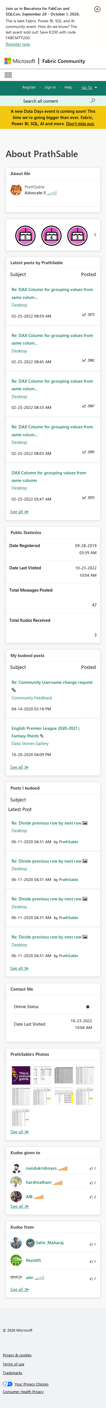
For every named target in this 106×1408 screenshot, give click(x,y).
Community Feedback (32, 697)
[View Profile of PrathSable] (68, 841)
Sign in (50, 87)
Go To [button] (87, 87)
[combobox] (59, 101)
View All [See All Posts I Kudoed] (19, 968)
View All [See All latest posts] (19, 511)
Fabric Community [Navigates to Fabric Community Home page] (63, 61)
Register (29, 87)
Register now (18, 44)
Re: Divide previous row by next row (47, 823)
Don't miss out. (80, 123)
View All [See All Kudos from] (19, 1289)
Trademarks (12, 1372)
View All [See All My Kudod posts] (19, 767)
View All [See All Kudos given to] (19, 1206)
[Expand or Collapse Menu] (8, 75)
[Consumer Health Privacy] (53, 1391)
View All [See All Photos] (19, 1132)
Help (68, 87)
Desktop (19, 305)
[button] (21, 1075)
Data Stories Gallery (30, 743)
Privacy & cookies (17, 1354)
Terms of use (13, 1363)
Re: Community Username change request (52, 682)
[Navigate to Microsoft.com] (20, 61)
